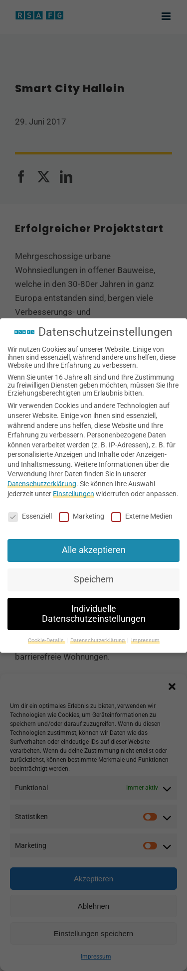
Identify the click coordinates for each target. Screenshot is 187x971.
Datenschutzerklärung (41, 484)
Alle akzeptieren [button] (94, 550)
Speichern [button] (94, 579)
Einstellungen (73, 494)
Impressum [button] (145, 640)
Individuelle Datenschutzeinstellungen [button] (94, 614)
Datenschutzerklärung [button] (98, 640)
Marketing (81, 516)
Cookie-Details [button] (46, 640)
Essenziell (30, 516)
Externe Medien (142, 516)
